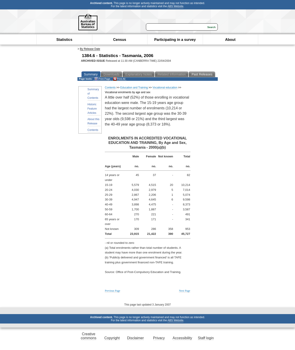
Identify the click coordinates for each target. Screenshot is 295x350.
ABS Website (175, 6)
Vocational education (164, 87)
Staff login (206, 338)
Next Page (184, 290)
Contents (93, 130)
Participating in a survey (175, 40)
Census (119, 40)
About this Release (93, 121)
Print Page (102, 78)
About (230, 40)
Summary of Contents (93, 93)
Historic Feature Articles (92, 108)
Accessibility (182, 338)
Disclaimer (135, 338)
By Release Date (90, 49)
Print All (119, 78)
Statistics (64, 40)
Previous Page (112, 290)
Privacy (159, 338)
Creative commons (88, 336)
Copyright (112, 338)
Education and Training (134, 87)
